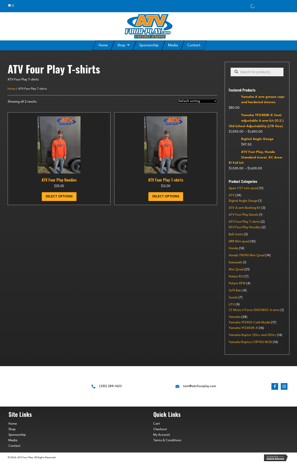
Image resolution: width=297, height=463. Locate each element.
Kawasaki (235, 262)
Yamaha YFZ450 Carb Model (249, 322)
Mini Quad (236, 269)
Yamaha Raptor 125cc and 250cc (252, 335)
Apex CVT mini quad (243, 188)
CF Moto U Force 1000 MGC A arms (254, 310)
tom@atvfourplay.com (199, 386)
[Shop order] (197, 101)
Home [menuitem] (12, 423)
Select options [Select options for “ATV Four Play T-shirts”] (165, 196)
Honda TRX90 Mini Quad (247, 255)
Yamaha (235, 317)
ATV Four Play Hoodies (59, 180)
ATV (232, 195)
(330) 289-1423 (110, 386)
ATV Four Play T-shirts (165, 180)
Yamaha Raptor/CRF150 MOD (250, 342)
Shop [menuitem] (12, 429)
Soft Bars (235, 290)
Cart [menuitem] (156, 423)
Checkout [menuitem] (160, 429)
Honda (233, 248)
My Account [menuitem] (161, 434)
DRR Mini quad (239, 241)
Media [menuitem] (12, 440)
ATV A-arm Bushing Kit (245, 208)
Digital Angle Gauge (243, 201)
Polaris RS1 (236, 276)
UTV (232, 304)
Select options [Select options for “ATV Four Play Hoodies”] (59, 196)
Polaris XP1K (237, 283)
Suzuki (233, 297)
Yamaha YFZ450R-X (243, 328)
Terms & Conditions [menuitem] (167, 440)
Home (11, 88)
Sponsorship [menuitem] (17, 434)
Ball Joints (236, 234)
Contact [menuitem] (14, 446)
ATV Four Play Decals (243, 214)
